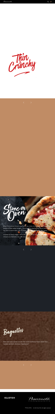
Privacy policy (28, 407)
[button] (51, 1)
